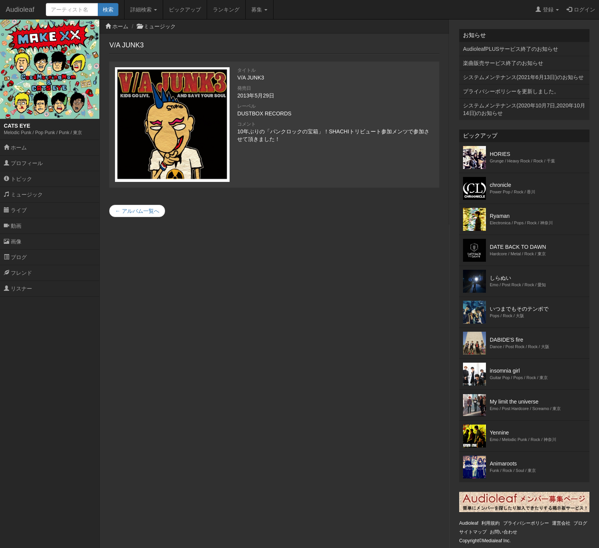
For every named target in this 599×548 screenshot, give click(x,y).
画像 (12, 241)
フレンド (18, 273)
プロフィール (23, 163)
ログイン (581, 9)
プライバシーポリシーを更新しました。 (511, 91)
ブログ (15, 257)
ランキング (226, 9)
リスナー (18, 288)
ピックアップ (185, 9)
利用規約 (490, 523)
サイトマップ (473, 532)
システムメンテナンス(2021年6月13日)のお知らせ (523, 77)
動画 (12, 226)
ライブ (15, 210)
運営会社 (561, 523)
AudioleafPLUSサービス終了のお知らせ (510, 49)
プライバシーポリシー (526, 523)
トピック (18, 179)
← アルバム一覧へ (137, 211)
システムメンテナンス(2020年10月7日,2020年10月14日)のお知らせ (524, 109)
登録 (547, 9)
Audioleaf (20, 9)
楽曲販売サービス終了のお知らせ (503, 63)
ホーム (15, 147)
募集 (259, 9)
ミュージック (23, 194)
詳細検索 (143, 9)
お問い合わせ (503, 532)
